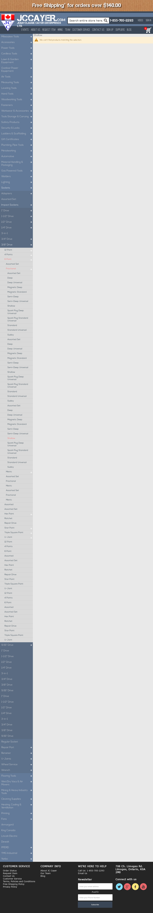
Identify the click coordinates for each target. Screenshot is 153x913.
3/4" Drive (17, 239)
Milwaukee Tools (17, 37)
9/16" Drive (17, 645)
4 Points (18, 254)
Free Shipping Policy (13, 884)
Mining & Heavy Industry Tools (17, 792)
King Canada (8, 830)
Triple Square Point (18, 532)
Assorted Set (8, 199)
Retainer (17, 753)
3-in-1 (4, 233)
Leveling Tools (17, 88)
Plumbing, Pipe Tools (17, 145)
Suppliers (120, 30)
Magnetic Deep (14, 287)
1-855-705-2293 (121, 20)
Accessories (17, 42)
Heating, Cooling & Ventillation (17, 806)
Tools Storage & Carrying (17, 116)
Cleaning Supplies (17, 799)
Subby (10, 335)
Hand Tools (17, 94)
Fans (17, 819)
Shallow (11, 306)
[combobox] (88, 21)
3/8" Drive (17, 245)
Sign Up (110, 30)
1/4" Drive (17, 228)
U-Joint (18, 537)
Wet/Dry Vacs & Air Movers (17, 783)
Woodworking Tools (17, 99)
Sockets (17, 188)
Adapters (17, 193)
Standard (12, 325)
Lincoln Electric (9, 836)
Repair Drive (10, 523)
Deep (10, 278)
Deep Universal (14, 283)
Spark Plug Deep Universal (15, 312)
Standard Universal (17, 330)
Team (67, 30)
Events (25, 30)
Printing (17, 813)
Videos (140, 20)
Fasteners (17, 105)
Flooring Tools (17, 776)
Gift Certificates (17, 139)
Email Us (82, 873)
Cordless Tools (17, 54)
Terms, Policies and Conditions (19, 881)
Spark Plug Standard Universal (17, 319)
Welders (17, 176)
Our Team (45, 873)
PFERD (17, 847)
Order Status (10, 870)
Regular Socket (9, 742)
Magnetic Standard (17, 292)
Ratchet (8, 518)
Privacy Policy (10, 886)
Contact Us (98, 30)
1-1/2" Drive (17, 216)
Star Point (18, 528)
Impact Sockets (17, 205)
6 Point (18, 259)
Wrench (17, 770)
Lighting (17, 182)
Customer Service (81, 30)
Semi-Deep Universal (17, 301)
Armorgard (7, 825)
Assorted (8, 504)
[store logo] (8, 22)
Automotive (17, 156)
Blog (129, 30)
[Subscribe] (95, 904)
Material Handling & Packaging (17, 163)
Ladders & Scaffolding (17, 134)
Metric (19, 472)
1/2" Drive (17, 222)
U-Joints (17, 759)
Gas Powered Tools (17, 171)
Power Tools (17, 48)
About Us (35, 30)
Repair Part (17, 747)
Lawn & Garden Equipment (17, 61)
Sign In (148, 20)
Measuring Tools (17, 82)
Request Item (48, 30)
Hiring (60, 30)
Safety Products (17, 122)
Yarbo (17, 859)
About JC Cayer (48, 870)
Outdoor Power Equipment (17, 69)
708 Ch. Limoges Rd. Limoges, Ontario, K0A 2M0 (130, 869)
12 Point (18, 250)
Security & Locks (17, 128)
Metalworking (17, 151)
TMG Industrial (17, 853)
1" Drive (17, 211)
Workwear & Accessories (17, 111)
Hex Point (18, 514)
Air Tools (17, 77)
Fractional (19, 269)
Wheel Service (17, 764)
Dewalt (5, 842)
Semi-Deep (13, 297)
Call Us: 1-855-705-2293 (91, 870)
